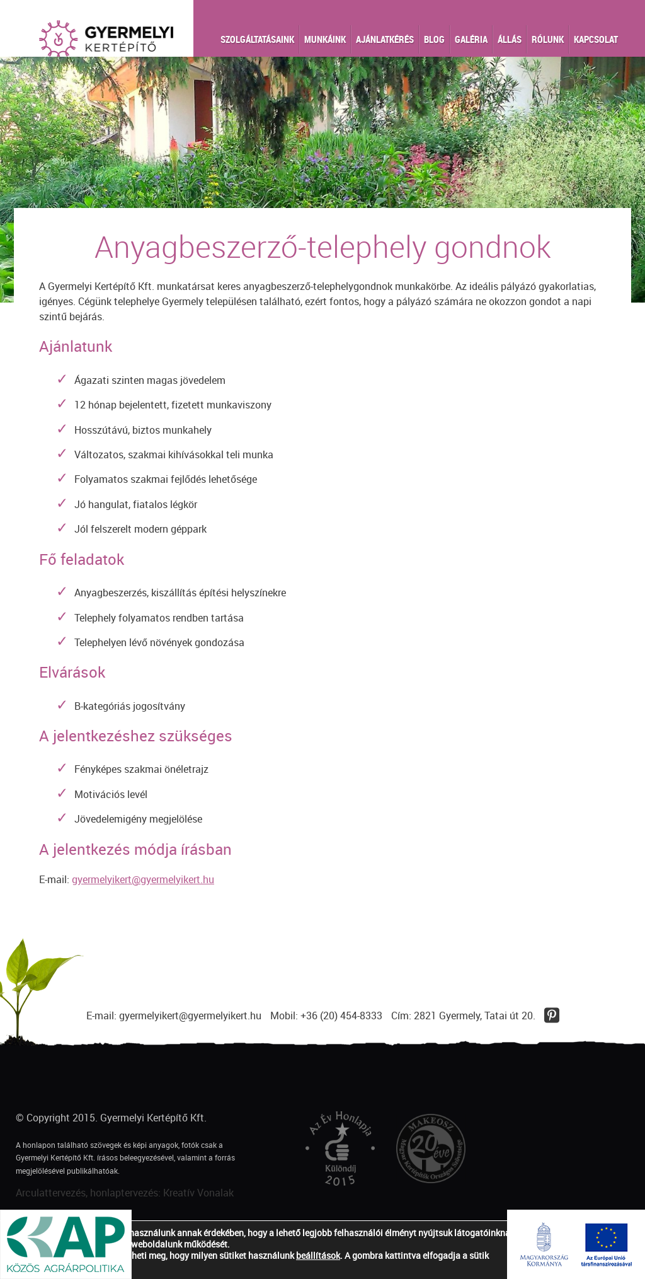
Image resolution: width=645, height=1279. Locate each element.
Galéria (471, 39)
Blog (434, 39)
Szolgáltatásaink (257, 39)
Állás (510, 39)
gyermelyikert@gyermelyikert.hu (143, 879)
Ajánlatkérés (385, 39)
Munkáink (325, 39)
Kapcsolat (596, 39)
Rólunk (548, 39)
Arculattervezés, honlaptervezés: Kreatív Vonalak (125, 1193)
